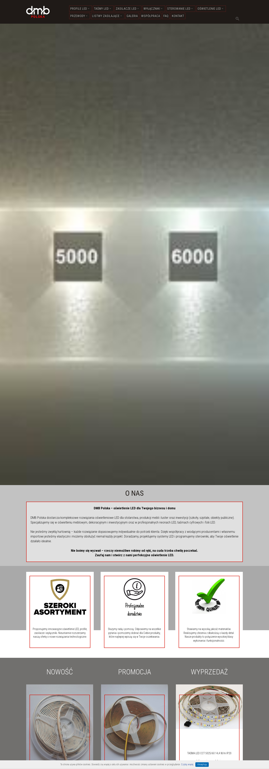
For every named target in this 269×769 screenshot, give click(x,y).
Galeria (132, 16)
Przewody (78, 16)
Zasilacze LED (127, 8)
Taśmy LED (102, 8)
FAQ (166, 16)
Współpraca (150, 16)
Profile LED (79, 8)
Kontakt (178, 16)
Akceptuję (202, 764)
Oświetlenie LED (210, 8)
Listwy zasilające (107, 16)
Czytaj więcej (187, 764)
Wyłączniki (153, 8)
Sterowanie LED (180, 8)
